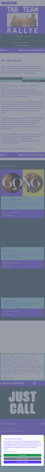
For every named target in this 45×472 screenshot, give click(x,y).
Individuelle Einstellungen (22, 462)
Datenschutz (7, 451)
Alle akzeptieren (22, 455)
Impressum (13, 451)
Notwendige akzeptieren (22, 458)
